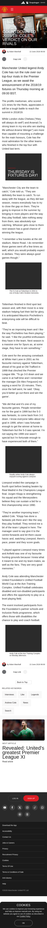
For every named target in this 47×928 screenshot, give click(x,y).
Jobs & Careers (8, 875)
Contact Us (6, 869)
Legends (35, 726)
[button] (12, 9)
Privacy (5, 881)
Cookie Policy (25, 916)
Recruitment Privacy (10, 886)
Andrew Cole (10, 734)
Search (8, 743)
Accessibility (7, 863)
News (25, 734)
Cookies (5, 892)
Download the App (9, 857)
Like (22, 726)
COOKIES (23, 905)
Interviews (9, 726)
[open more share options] (25, 59)
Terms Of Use (7, 898)
